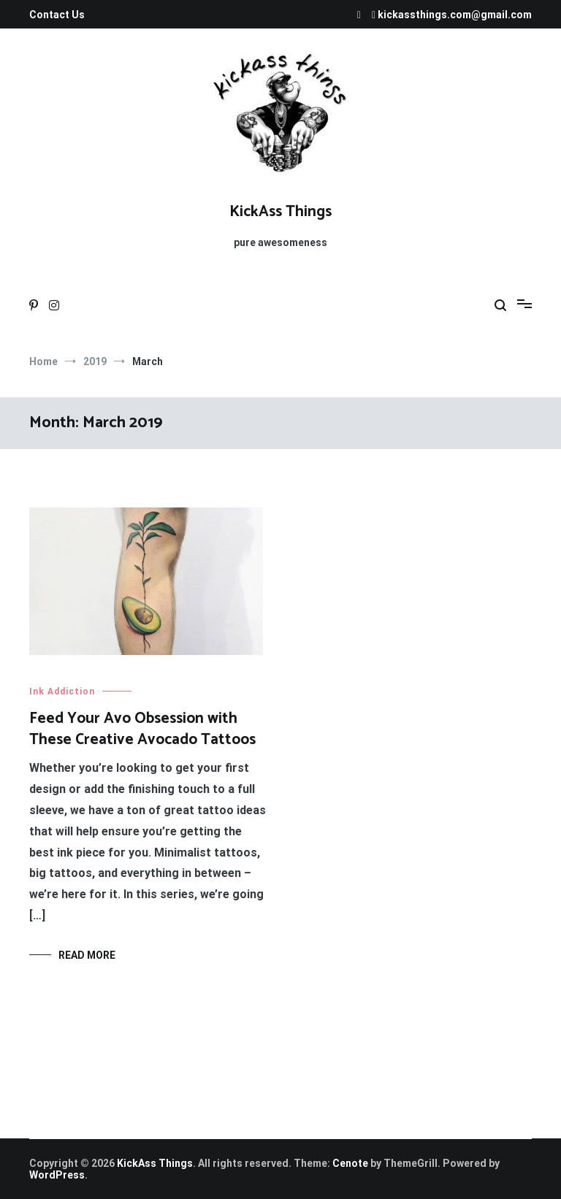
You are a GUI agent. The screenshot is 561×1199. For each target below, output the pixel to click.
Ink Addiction (62, 691)
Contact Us (57, 14)
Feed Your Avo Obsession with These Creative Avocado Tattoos (142, 729)
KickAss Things (280, 211)
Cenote (350, 1163)
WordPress (57, 1175)
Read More (86, 955)
